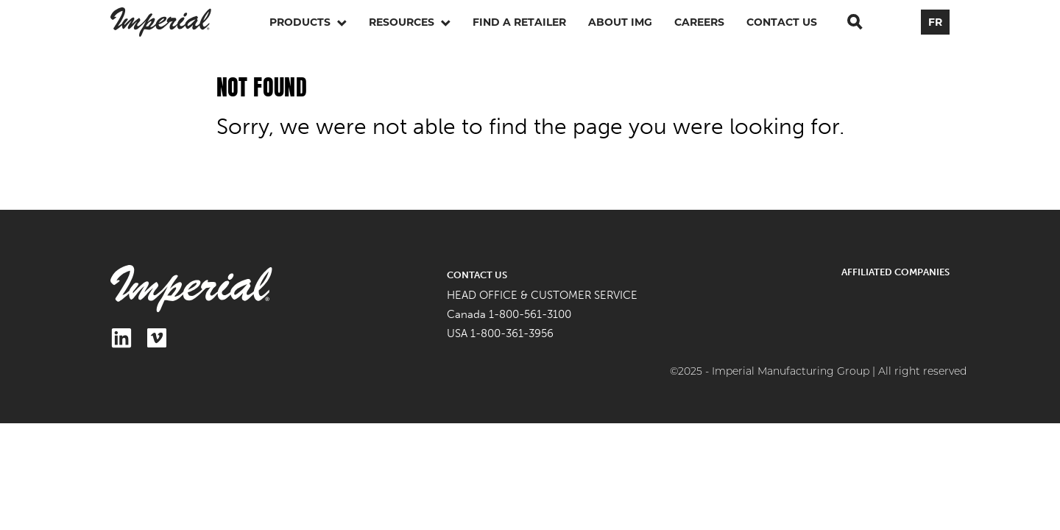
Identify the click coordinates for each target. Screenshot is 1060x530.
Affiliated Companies (895, 272)
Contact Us (781, 22)
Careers (699, 22)
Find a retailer (519, 22)
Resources (410, 22)
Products (308, 22)
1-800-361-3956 (512, 333)
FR (935, 22)
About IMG (620, 22)
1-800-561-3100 (530, 314)
